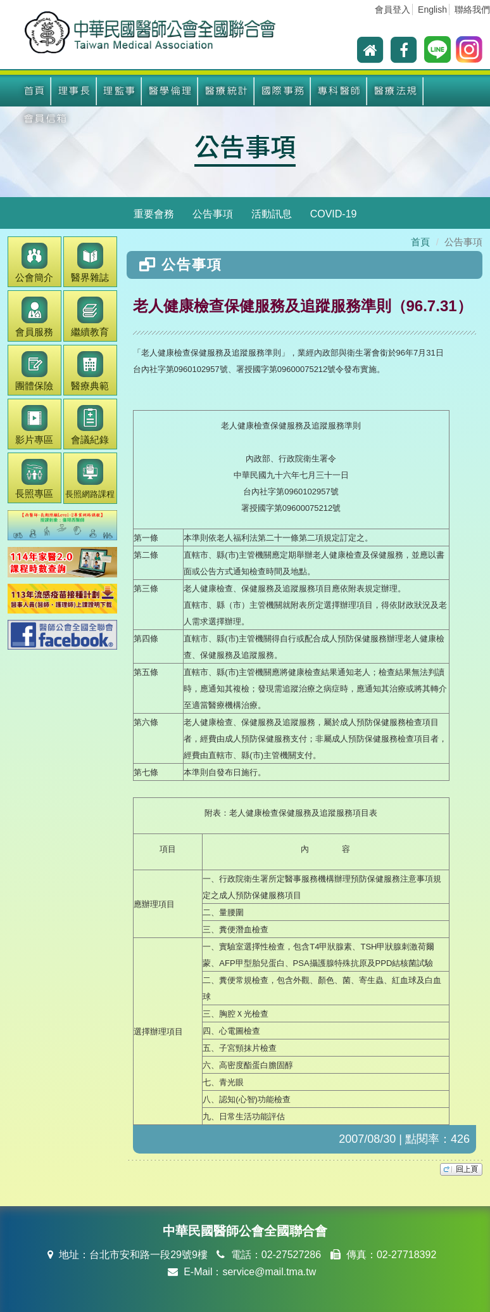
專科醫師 (339, 91)
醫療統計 (226, 91)
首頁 (34, 91)
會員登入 (392, 9)
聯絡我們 (472, 9)
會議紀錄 (90, 425)
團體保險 (34, 371)
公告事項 (245, 145)
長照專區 (34, 479)
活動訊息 (271, 214)
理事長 (74, 91)
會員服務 (34, 317)
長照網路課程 (90, 479)
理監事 (119, 91)
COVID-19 (333, 214)
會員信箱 (45, 118)
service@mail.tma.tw (269, 1271)
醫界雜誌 (90, 263)
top (461, 1169)
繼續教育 (90, 317)
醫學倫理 (170, 91)
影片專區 (34, 425)
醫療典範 (90, 371)
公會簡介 (34, 263)
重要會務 (154, 214)
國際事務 (283, 91)
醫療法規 (396, 91)
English (432, 9)
